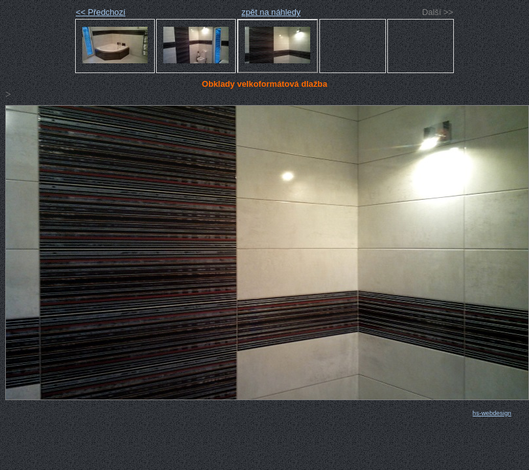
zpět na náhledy (271, 12)
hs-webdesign (492, 412)
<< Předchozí (100, 12)
